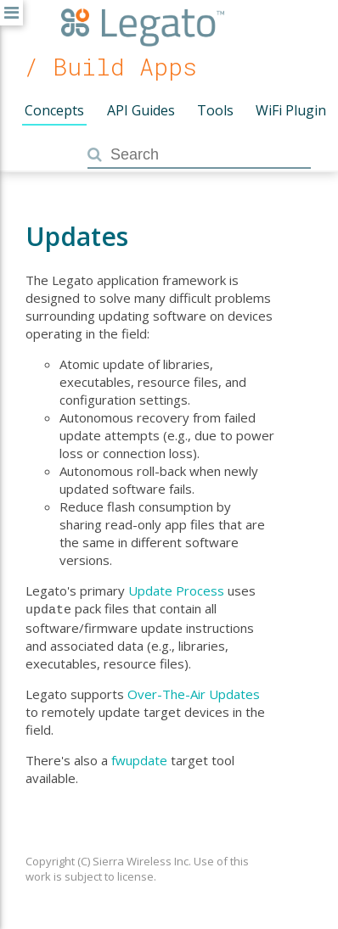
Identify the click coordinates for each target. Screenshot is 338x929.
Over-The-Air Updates (193, 692)
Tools (215, 110)
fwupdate (139, 758)
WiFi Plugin (291, 110)
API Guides (141, 110)
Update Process (176, 590)
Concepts (54, 110)
